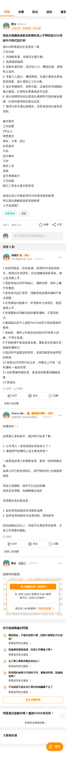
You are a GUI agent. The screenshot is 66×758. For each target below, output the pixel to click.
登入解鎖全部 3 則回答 (33, 586)
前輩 (21, 11)
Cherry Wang (18, 413)
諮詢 (49, 11)
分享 (59, 224)
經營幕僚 (10, 213)
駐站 (35, 11)
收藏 (45, 224)
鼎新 (23, 213)
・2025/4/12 (38, 259)
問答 (7, 11)
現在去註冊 (45, 608)
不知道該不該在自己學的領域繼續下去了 (30, 687)
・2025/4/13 (32, 563)
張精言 (15, 255)
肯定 (35, 395)
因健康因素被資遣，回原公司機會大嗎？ (30, 649)
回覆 (55, 395)
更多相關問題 (33, 699)
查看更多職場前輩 (34, 722)
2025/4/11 (21, 24)
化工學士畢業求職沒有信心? (24, 661)
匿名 (18, 563)
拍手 (14, 395)
